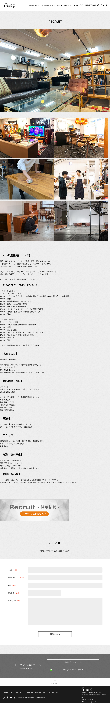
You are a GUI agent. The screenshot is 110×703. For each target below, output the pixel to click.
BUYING (53, 5)
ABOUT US (39, 5)
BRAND (60, 5)
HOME (31, 5)
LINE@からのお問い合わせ (73, 670)
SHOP (46, 5)
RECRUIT (67, 5)
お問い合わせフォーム (73, 662)
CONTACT (75, 5)
